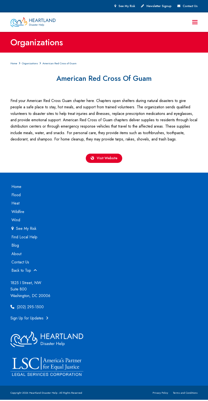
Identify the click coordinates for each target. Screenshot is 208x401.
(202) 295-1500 (27, 308)
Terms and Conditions (185, 394)
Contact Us (190, 6)
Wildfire (17, 213)
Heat (15, 204)
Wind (15, 221)
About (16, 255)
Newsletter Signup (159, 6)
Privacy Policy (160, 394)
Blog (15, 246)
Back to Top (24, 272)
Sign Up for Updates (29, 319)
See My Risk (127, 6)
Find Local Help (24, 238)
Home (16, 188)
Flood (16, 196)
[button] (195, 22)
